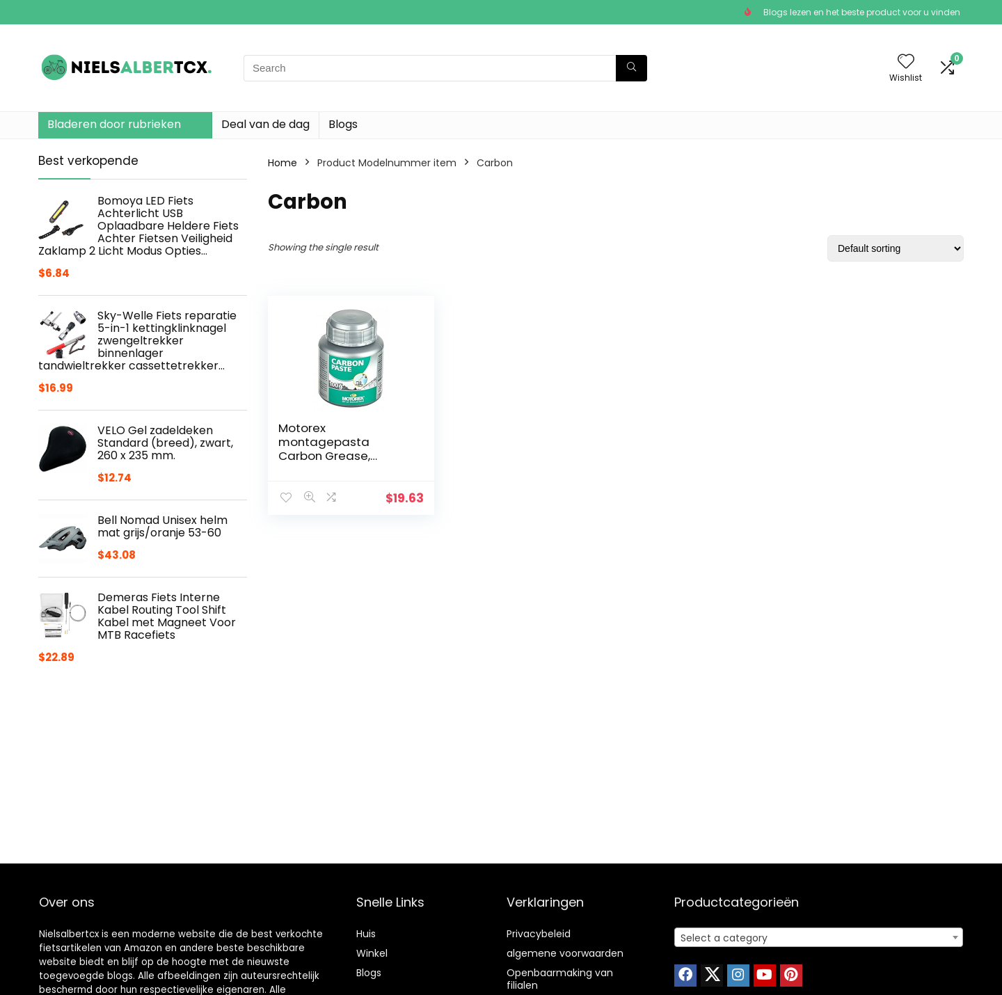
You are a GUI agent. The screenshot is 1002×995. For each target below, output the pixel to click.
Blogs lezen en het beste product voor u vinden (861, 12)
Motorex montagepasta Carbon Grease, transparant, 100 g (331, 449)
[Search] (631, 68)
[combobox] (818, 937)
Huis (366, 934)
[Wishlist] (906, 62)
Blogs (343, 124)
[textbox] (818, 938)
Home (282, 163)
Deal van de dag (265, 124)
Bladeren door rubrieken (114, 124)
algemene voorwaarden (565, 953)
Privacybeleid (539, 934)
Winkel (372, 953)
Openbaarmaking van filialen (560, 979)
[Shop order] (895, 248)
